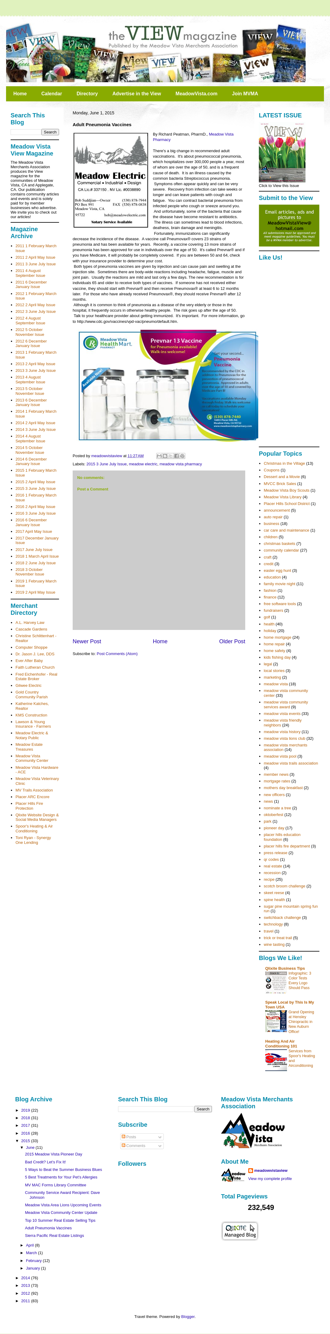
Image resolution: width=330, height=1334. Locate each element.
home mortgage (277, 637)
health (269, 624)
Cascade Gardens (31, 629)
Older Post (232, 641)
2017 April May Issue (33, 531)
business (271, 523)
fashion (270, 590)
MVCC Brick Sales (280, 483)
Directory (87, 93)
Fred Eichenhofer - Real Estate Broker (36, 676)
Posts (129, 1137)
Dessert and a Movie (282, 476)
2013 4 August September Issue (30, 379)
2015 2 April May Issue (35, 482)
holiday (270, 630)
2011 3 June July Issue (35, 264)
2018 (26, 1118)
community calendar (281, 550)
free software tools (280, 603)
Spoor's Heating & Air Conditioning (34, 828)
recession (272, 872)
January (33, 1268)
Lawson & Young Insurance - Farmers (33, 724)
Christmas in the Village (284, 463)
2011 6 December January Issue (31, 284)
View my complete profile (270, 1178)
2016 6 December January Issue (31, 522)
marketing (272, 677)
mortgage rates (277, 781)
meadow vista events (282, 713)
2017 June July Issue (33, 549)
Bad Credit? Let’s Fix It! (45, 1162)
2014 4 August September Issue (30, 438)
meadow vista (276, 684)
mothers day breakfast (283, 787)
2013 (26, 1285)
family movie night (279, 584)
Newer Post (87, 641)
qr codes (271, 859)
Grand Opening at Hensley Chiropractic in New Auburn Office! (301, 1022)
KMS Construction (31, 715)
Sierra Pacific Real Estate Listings (54, 1235)
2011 (26, 1301)
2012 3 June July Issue (35, 311)
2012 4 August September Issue (30, 320)
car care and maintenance (286, 530)
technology (273, 924)
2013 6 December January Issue (31, 402)
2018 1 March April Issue (37, 556)
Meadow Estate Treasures (29, 747)
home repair (274, 644)
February (34, 1260)
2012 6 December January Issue (31, 343)
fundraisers (273, 610)
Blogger (188, 1316)
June (31, 1147)
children (271, 537)
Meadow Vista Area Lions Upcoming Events (63, 1205)
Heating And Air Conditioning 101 (281, 1043)
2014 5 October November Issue (29, 450)
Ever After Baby (29, 660)
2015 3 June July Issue (107, 464)
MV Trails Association (34, 790)
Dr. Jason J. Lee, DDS (34, 654)
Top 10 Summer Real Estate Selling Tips (60, 1220)
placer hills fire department (287, 846)
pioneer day (274, 828)
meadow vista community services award (286, 704)
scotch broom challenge (284, 886)
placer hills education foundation (282, 837)
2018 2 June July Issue (35, 563)
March (32, 1252)
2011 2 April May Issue (35, 257)
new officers (274, 794)
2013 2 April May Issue (35, 364)
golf (267, 617)
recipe (269, 879)
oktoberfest (273, 814)
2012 (26, 1293)
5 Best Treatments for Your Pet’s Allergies (61, 1177)
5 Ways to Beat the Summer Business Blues (63, 1169)
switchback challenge (282, 917)
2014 (26, 1278)
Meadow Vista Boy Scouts (286, 490)
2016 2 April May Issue (35, 506)
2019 (26, 1110)
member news (276, 774)
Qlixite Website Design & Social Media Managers (37, 817)
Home (20, 93)
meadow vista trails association (291, 763)
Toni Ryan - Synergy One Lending (33, 840)
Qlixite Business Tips (285, 968)
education (272, 577)
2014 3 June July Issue (35, 429)
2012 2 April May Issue (35, 305)
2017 (26, 1125)
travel (268, 931)
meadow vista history (282, 731)
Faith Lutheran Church (34, 667)
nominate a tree (277, 808)
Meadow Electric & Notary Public (31, 735)
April (30, 1245)
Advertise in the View (136, 93)
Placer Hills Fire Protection (29, 806)
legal (268, 664)
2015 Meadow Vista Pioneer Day (53, 1154)
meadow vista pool (280, 756)
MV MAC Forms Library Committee (55, 1185)
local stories (274, 670)
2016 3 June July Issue (35, 513)
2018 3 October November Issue (29, 572)
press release (275, 853)
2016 (26, 1133)
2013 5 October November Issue (29, 391)
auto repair (273, 517)
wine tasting (274, 944)
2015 (26, 1141)
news (268, 801)
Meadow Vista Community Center (31, 758)
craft (267, 557)
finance (270, 597)
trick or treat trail (278, 938)
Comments (133, 1145)
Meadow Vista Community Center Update (61, 1212)
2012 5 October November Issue (29, 332)
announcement (277, 510)
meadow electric (143, 464)
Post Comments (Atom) (117, 653)
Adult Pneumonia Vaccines (48, 1228)
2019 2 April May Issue (35, 592)
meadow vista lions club (284, 738)
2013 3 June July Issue (35, 370)
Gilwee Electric (28, 685)
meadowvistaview (271, 1170)
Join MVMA (245, 93)
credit (268, 564)
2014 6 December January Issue (31, 461)
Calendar (51, 93)
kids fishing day (277, 657)
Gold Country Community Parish (31, 694)
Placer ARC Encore (32, 797)
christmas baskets (279, 543)
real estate (273, 866)
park (267, 821)
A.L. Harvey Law (29, 622)
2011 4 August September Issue (30, 273)
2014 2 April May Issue (35, 423)
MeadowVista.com (196, 93)
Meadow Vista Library (283, 497)
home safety (274, 650)
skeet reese (274, 892)
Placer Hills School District (287, 503)
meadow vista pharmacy (181, 464)
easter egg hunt (277, 570)
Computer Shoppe (31, 647)
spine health (274, 899)
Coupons (271, 470)
